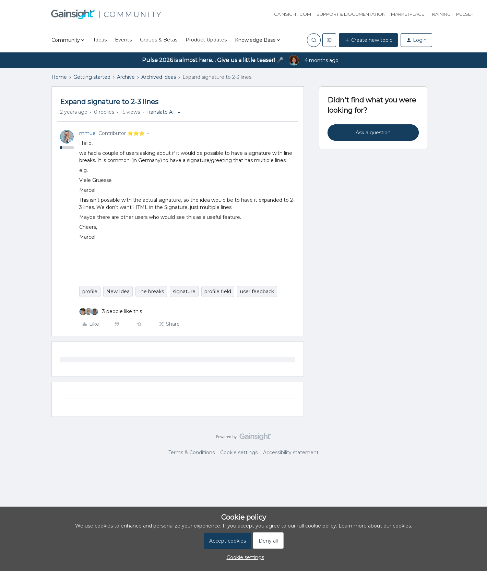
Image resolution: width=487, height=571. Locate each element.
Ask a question (373, 132)
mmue (87, 133)
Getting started (91, 77)
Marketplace (407, 14)
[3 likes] (110, 311)
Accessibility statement (291, 452)
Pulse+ (464, 14)
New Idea (118, 291)
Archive (126, 77)
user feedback (257, 291)
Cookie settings (239, 452)
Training (440, 14)
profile (89, 291)
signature (184, 291)
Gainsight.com (292, 14)
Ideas (100, 40)
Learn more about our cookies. (375, 526)
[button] (368, 40)
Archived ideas (158, 77)
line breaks (151, 291)
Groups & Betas (158, 40)
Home (59, 77)
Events (123, 40)
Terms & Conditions (191, 452)
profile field (217, 291)
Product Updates (206, 40)
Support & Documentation (351, 14)
